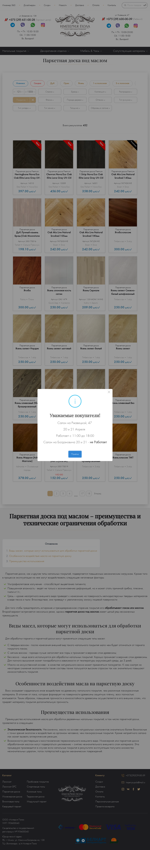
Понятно (75, 454)
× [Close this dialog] (109, 392)
